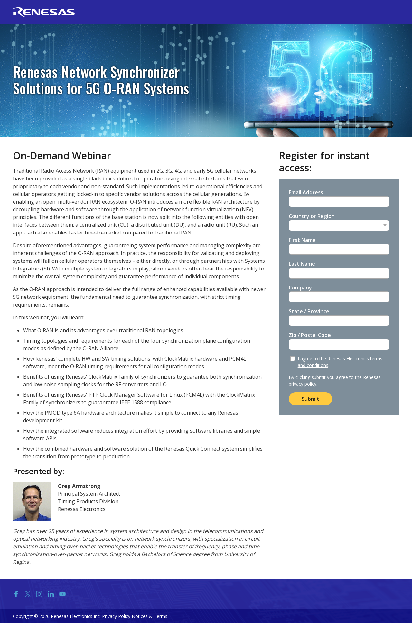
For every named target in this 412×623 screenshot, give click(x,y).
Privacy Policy (116, 616)
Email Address (306, 192)
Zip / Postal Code (310, 335)
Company (300, 287)
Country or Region (312, 216)
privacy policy (302, 384)
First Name (302, 239)
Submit (310, 398)
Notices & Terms (149, 616)
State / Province (309, 311)
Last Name (302, 263)
